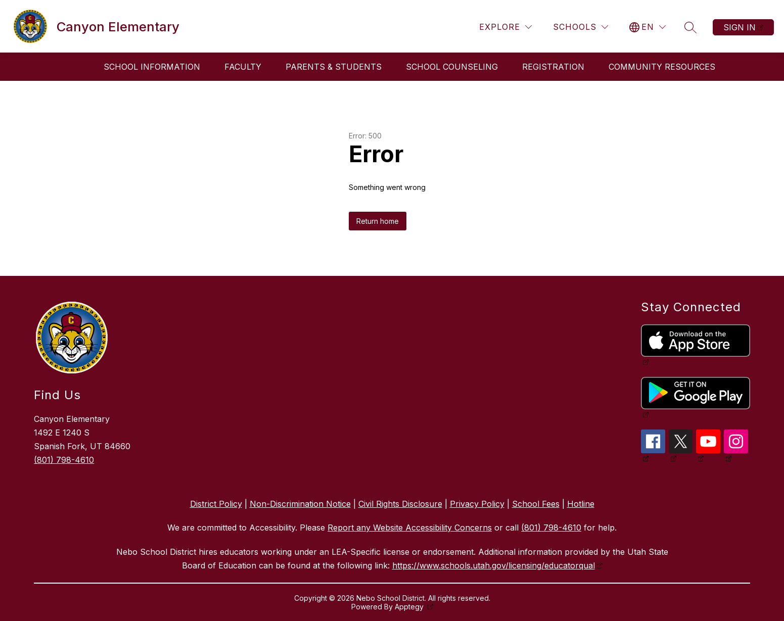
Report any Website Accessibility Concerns (410, 527)
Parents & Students (334, 67)
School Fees (536, 504)
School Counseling (452, 67)
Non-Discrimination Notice (300, 504)
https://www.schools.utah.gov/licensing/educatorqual (493, 565)
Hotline (580, 504)
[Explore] (505, 27)
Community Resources (662, 67)
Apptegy (410, 606)
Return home (377, 221)
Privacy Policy (477, 504)
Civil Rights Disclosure (400, 504)
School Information (152, 67)
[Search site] (690, 27)
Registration (553, 67)
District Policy (216, 504)
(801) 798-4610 (64, 460)
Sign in (739, 27)
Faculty (242, 67)
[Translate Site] (647, 27)
